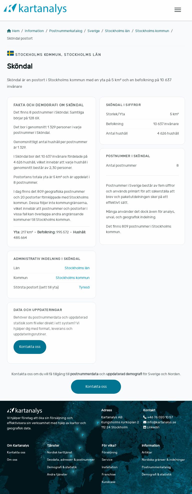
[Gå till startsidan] (72, 10)
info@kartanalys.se (159, 422)
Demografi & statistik (62, 467)
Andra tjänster (57, 474)
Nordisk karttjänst (59, 452)
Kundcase (109, 482)
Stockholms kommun (152, 31)
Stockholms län (117, 31)
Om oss (12, 459)
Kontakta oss (29, 347)
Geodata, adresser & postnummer (71, 459)
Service (107, 459)
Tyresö (84, 287)
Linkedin (151, 427)
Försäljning (109, 452)
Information (34, 31)
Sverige (94, 31)
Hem (13, 31)
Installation (110, 467)
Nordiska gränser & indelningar (163, 459)
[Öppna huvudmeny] (178, 9)
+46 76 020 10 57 (158, 417)
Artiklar (147, 452)
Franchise (109, 474)
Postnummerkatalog (65, 31)
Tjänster (53, 445)
